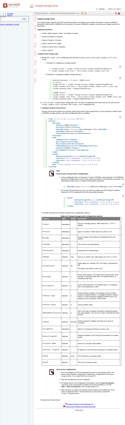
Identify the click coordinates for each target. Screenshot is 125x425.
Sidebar (101, 9)
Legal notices (79, 413)
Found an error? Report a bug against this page (79, 410)
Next (118, 9)
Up (115, 9)
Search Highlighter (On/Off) (9, 24)
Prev (110, 9)
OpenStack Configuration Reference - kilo (64, 13)
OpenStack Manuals (41, 13)
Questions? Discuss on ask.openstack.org (79, 408)
